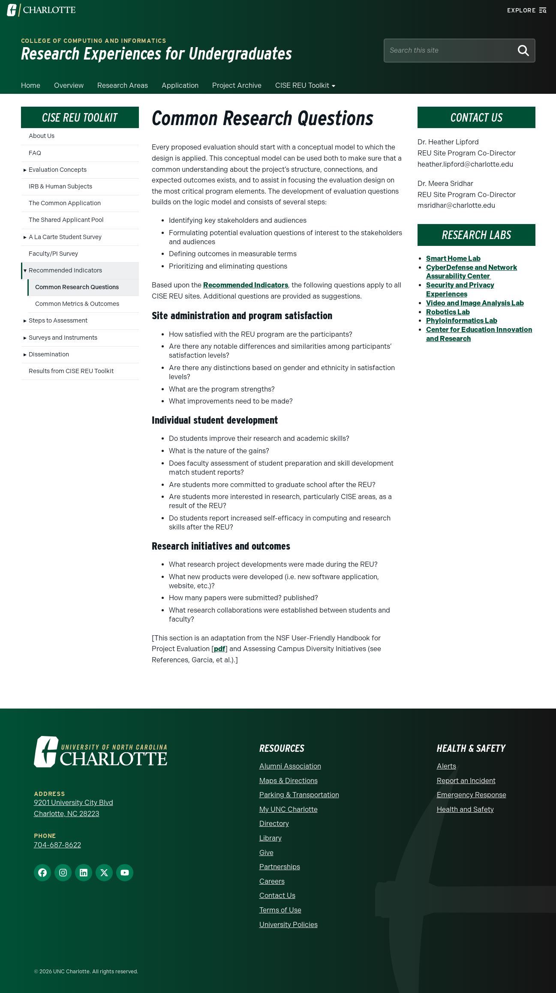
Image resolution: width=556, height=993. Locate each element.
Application (180, 85)
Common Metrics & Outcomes (77, 304)
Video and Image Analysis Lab (475, 303)
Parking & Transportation (299, 795)
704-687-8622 (57, 845)
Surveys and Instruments (63, 337)
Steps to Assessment (58, 320)
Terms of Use (280, 910)
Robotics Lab (448, 312)
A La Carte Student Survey (65, 237)
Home (30, 85)
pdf (219, 649)
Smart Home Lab (453, 258)
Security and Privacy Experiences (460, 289)
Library (270, 838)
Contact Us (277, 895)
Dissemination (49, 354)
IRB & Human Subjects (60, 186)
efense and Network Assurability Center (471, 272)
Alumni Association (290, 766)
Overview (69, 85)
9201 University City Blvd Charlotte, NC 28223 (73, 808)
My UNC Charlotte (288, 809)
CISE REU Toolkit (302, 85)
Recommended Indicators (65, 270)
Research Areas (122, 85)
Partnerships (279, 867)
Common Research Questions (77, 287)
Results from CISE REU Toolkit (71, 371)
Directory (274, 824)
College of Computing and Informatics (93, 41)
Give (266, 853)
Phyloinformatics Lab (461, 321)
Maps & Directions (288, 781)
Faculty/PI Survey (53, 253)
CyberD (438, 267)
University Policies (288, 925)
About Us (41, 136)
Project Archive (236, 85)
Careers (272, 881)
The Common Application (65, 203)
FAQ (35, 153)
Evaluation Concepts (58, 169)
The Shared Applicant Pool (66, 220)
